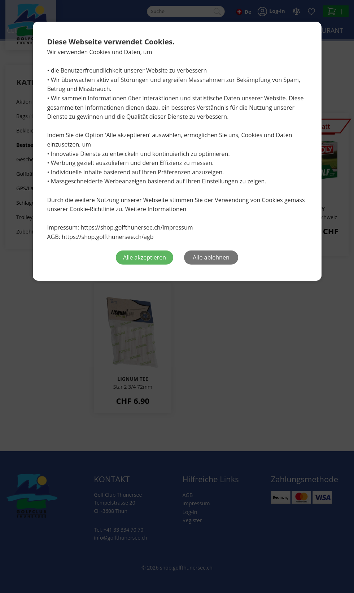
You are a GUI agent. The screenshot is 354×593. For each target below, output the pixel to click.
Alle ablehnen (211, 257)
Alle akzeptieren (144, 257)
